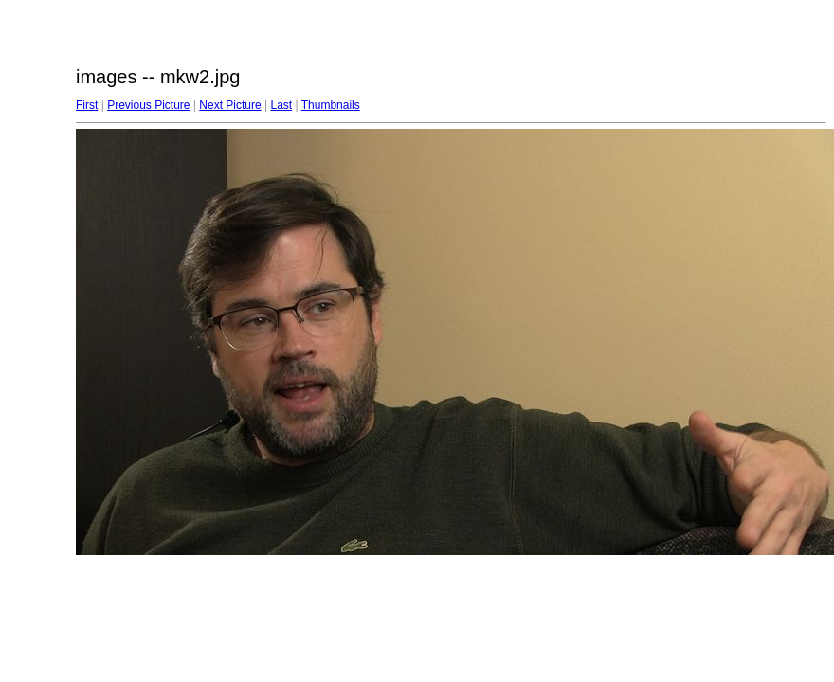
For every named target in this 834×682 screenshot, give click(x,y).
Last (281, 105)
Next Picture (230, 105)
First (87, 105)
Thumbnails (330, 105)
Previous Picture (148, 105)
